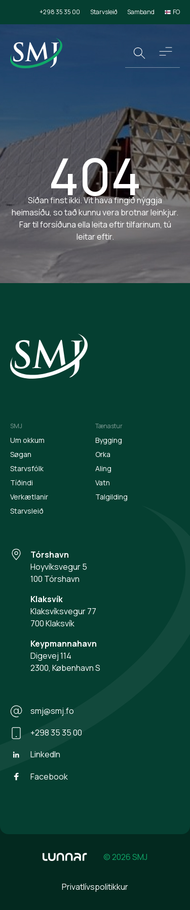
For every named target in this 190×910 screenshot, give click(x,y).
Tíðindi (21, 482)
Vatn (102, 482)
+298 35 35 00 (60, 12)
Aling (103, 468)
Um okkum (27, 440)
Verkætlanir (29, 497)
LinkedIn (35, 755)
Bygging (108, 440)
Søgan (20, 454)
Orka (102, 454)
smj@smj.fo (42, 711)
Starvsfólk (27, 468)
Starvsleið (103, 12)
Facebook (39, 776)
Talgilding (111, 497)
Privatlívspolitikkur (95, 886)
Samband (141, 12)
